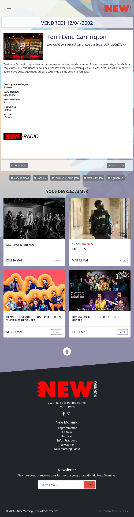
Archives (66, 436)
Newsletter (67, 445)
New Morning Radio (67, 449)
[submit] (89, 485)
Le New (67, 432)
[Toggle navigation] (9, 8)
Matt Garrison (93, 177)
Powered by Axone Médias (113, 511)
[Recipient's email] (61, 485)
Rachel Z (40, 177)
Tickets (57, 260)
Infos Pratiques (67, 440)
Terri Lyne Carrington (65, 177)
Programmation (67, 428)
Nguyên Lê (115, 177)
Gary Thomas (20, 177)
